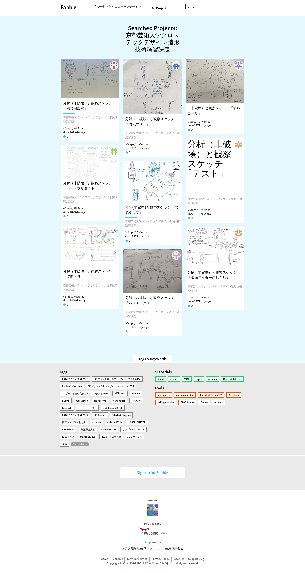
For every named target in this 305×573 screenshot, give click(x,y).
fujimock (67, 408)
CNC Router (187, 402)
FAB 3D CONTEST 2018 (75, 379)
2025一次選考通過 (111, 437)
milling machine (166, 402)
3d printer (234, 395)
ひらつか (136, 401)
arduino (136, 394)
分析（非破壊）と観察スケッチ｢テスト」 (209, 159)
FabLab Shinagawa (72, 386)
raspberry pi (100, 401)
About (104, 559)
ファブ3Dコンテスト (134, 430)
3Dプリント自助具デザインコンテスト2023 (85, 394)
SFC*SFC (142, 563)
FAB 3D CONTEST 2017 (75, 415)
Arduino (212, 379)
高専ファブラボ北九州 (74, 422)
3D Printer (100, 415)
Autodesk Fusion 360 (211, 395)
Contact (117, 559)
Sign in (191, 7)
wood (161, 379)
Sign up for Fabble (152, 473)
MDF (186, 379)
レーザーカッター (87, 408)
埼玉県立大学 (88, 430)
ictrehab (96, 422)
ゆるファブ (68, 437)
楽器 (64, 444)
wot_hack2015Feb (113, 408)
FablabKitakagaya (121, 415)
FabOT (65, 401)
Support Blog (196, 559)
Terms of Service (137, 559)
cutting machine (185, 395)
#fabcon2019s (108, 430)
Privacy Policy (160, 559)
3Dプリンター (134, 437)
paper (199, 379)
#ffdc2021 (120, 394)
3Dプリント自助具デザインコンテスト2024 (117, 379)
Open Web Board (232, 379)
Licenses (179, 559)
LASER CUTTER (137, 422)
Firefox (204, 402)
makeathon (82, 401)
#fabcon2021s (114, 422)
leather (174, 379)
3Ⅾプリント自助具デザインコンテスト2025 (111, 386)
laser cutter (164, 395)
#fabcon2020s (87, 437)
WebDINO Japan (163, 563)
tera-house (119, 401)
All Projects (160, 8)
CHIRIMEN (68, 430)
